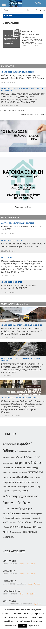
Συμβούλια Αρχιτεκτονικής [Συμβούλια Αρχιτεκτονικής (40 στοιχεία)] (12, 491)
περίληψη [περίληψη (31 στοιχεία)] (14, 522)
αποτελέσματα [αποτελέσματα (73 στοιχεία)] (35, 472)
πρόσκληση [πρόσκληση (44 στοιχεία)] (19, 451)
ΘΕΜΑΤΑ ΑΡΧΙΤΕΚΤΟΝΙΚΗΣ (14, 304)
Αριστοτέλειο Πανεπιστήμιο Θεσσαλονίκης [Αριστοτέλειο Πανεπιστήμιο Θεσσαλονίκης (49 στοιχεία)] (20, 468)
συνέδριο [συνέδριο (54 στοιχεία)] (7, 522)
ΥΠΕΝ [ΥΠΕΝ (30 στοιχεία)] (27, 514)
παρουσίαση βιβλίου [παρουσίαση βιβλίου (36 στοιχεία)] (14, 487)
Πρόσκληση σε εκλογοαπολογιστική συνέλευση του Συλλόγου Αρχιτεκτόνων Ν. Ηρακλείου (32, 37)
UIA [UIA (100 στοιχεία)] (41, 462)
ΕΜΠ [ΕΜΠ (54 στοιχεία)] (24, 477)
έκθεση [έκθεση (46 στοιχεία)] (22, 514)
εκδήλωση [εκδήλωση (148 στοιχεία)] (10, 496)
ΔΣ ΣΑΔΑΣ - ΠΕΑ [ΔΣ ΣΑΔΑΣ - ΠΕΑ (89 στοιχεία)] (30, 457)
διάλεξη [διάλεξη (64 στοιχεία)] (25, 490)
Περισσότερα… (34, 625)
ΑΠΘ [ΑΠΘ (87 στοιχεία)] (16, 513)
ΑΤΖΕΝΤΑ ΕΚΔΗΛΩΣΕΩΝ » (12, 111)
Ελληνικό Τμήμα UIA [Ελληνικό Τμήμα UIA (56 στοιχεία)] (27, 522)
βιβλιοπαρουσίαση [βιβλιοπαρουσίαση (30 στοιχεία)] (8, 463)
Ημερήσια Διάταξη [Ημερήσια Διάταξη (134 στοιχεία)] (26, 462)
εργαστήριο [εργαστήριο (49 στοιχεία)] (16, 532)
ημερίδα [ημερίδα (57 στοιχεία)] (16, 457)
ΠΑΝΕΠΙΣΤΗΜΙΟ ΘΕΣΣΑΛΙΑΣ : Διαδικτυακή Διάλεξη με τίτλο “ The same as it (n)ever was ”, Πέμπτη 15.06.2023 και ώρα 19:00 (21, 331)
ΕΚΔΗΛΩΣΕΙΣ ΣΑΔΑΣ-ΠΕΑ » (33, 114)
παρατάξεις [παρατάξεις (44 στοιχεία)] (26, 487)
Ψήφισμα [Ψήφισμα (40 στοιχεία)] (6, 527)
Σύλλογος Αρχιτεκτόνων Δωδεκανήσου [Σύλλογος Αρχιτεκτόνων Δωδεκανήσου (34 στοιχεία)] (15, 472)
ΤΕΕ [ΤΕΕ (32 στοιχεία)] (32, 482)
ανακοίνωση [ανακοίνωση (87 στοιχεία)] (16, 526)
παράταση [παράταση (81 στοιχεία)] (8, 477)
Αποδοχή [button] (22, 626)
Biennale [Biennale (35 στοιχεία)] (40, 522)
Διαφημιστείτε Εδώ (23, 207)
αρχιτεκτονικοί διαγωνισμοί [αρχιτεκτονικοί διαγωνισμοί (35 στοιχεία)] (31, 518)
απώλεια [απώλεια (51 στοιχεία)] (18, 477)
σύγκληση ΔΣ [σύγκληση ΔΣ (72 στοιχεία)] (9, 444)
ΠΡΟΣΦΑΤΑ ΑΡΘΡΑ (10, 217)
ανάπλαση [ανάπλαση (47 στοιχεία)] (35, 486)
